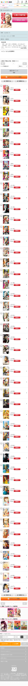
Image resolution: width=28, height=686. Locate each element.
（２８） (13, 380)
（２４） (13, 337)
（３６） (13, 467)
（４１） (13, 521)
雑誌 (25, 5)
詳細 (25, 636)
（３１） (13, 413)
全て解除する (20, 81)
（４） (12, 120)
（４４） (13, 554)
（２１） (13, 304)
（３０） (13, 402)
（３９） (13, 500)
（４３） (13, 543)
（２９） (13, 391)
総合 (3, 5)
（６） (12, 142)
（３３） (13, 434)
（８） (12, 164)
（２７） (13, 369)
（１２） (13, 207)
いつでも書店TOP (4, 7)
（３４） (13, 445)
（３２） (13, 424)
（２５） (13, 348)
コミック (10, 5)
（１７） (13, 261)
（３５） (13, 456)
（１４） (13, 229)
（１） (12, 88)
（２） (12, 98)
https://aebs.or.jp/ (15, 679)
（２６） (13, 359)
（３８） (13, 489)
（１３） (13, 218)
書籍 (18, 5)
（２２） (13, 315)
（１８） (13, 272)
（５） (12, 131)
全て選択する (7, 81)
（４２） (13, 532)
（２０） (13, 294)
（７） (12, 153)
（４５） (13, 565)
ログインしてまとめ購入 (14, 77)
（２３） (13, 326)
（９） (12, 174)
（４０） (13, 510)
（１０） (13, 185)
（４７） (13, 586)
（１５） (13, 239)
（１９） (13, 283)
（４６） (13, 575)
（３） (12, 109)
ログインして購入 (14, 598)
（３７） (13, 478)
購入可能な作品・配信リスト (10, 61)
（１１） (13, 196)
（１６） (13, 250)
